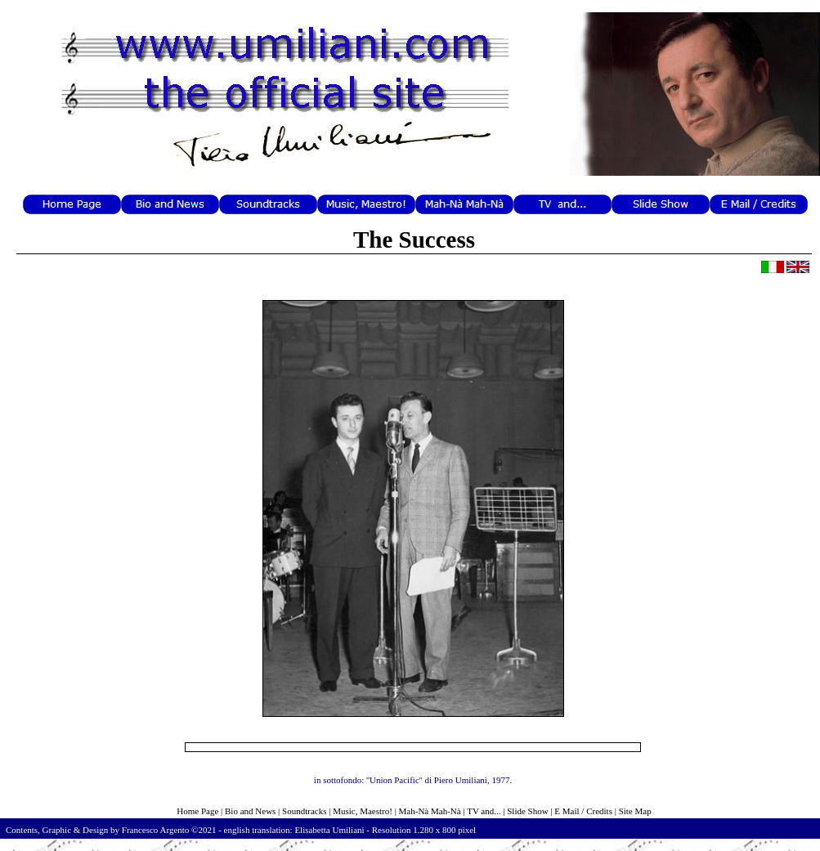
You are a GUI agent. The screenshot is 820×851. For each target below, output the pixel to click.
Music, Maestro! (362, 811)
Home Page (197, 811)
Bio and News (250, 811)
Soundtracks (304, 811)
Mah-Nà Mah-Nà (430, 811)
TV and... (483, 811)
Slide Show (527, 811)
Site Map (635, 811)
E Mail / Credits (583, 811)
